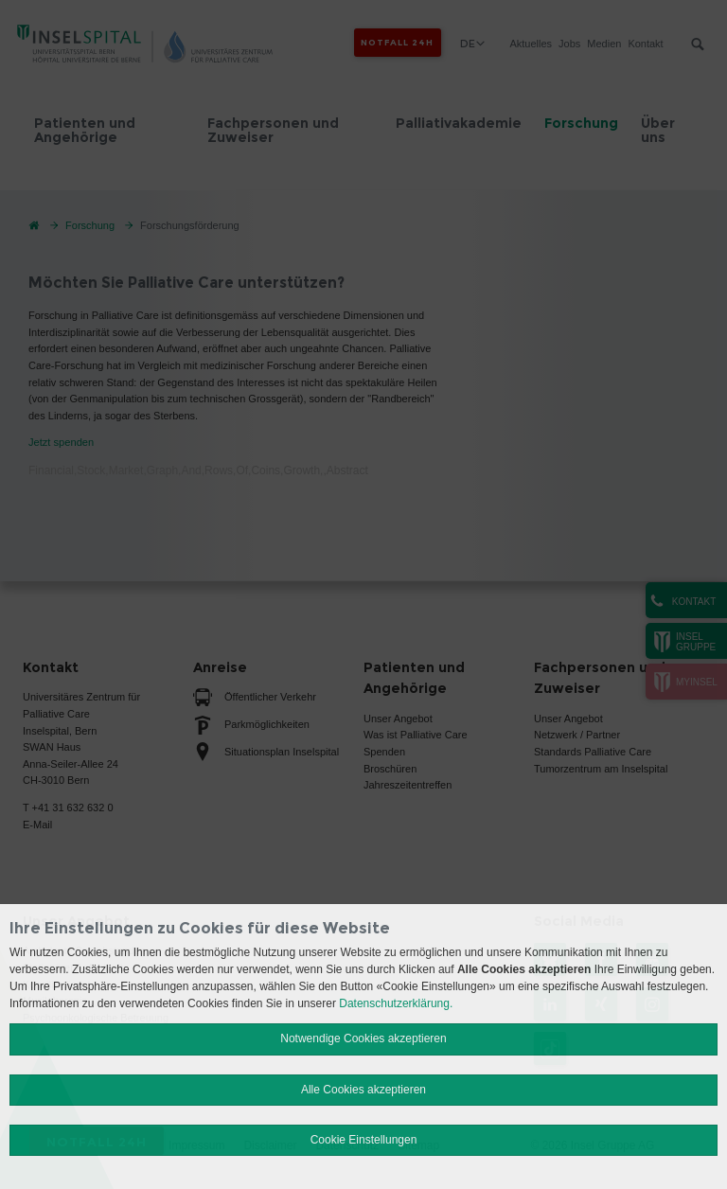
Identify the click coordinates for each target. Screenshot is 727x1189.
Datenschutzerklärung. (395, 1003)
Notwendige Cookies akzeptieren (363, 1038)
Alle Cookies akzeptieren (363, 1089)
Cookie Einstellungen (363, 1139)
